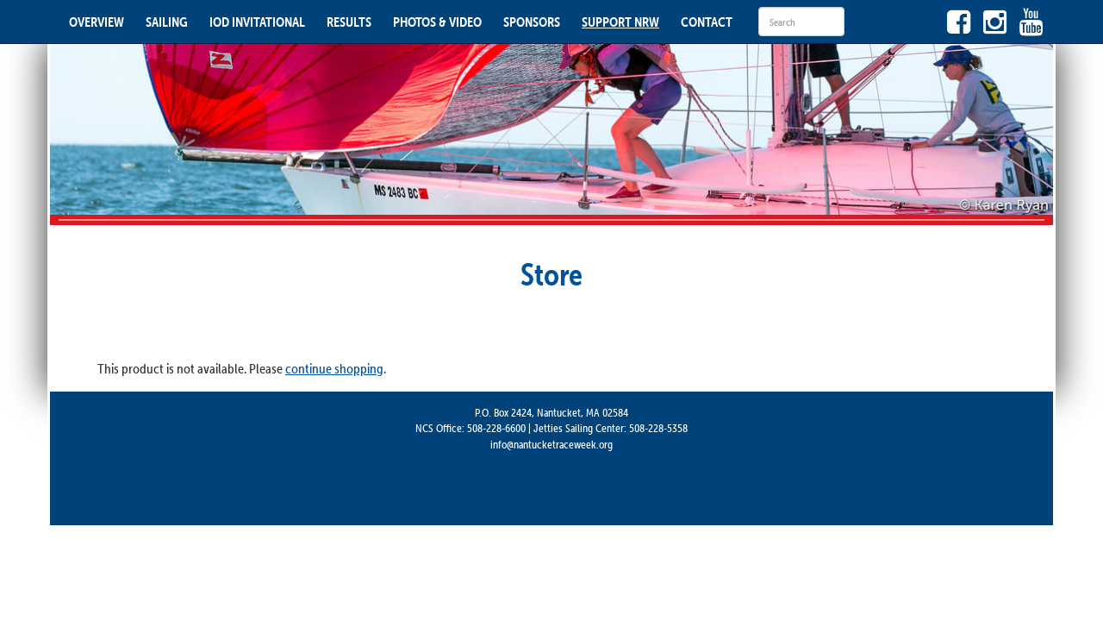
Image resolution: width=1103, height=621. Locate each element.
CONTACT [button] (706, 21)
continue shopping (334, 368)
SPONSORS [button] (531, 21)
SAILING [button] (167, 21)
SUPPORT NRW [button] (620, 21)
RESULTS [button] (349, 21)
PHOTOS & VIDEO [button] (437, 21)
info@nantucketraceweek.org (551, 444)
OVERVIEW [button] (96, 21)
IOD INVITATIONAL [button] (257, 21)
